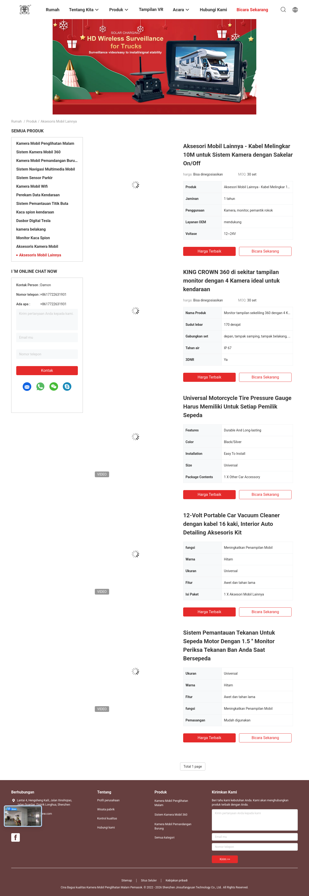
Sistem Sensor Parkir (34, 178)
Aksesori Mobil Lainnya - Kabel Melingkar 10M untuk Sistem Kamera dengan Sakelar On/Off (238, 155)
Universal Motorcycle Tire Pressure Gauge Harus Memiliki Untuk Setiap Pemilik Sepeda (237, 407)
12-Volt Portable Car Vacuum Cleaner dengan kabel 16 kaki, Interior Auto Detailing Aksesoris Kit (231, 524)
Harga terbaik (209, 251)
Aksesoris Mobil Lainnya (40, 255)
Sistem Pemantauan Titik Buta (42, 203)
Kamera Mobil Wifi (32, 186)
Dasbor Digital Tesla (33, 220)
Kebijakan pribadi (177, 880)
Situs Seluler (149, 880)
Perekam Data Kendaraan (38, 195)
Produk (31, 121)
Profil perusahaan (108, 800)
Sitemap (127, 880)
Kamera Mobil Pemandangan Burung (47, 160)
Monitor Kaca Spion (33, 238)
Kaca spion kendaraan (35, 212)
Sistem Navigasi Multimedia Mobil (45, 169)
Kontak (47, 370)
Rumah (16, 121)
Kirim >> (225, 859)
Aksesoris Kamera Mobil (37, 246)
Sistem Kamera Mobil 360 (38, 152)
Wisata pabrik (106, 809)
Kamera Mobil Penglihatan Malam (45, 143)
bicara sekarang (265, 251)
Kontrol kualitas (107, 818)
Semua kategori (164, 837)
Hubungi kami (106, 827)
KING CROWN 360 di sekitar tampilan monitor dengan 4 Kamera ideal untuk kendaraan (231, 281)
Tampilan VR (151, 9)
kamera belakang (31, 229)
